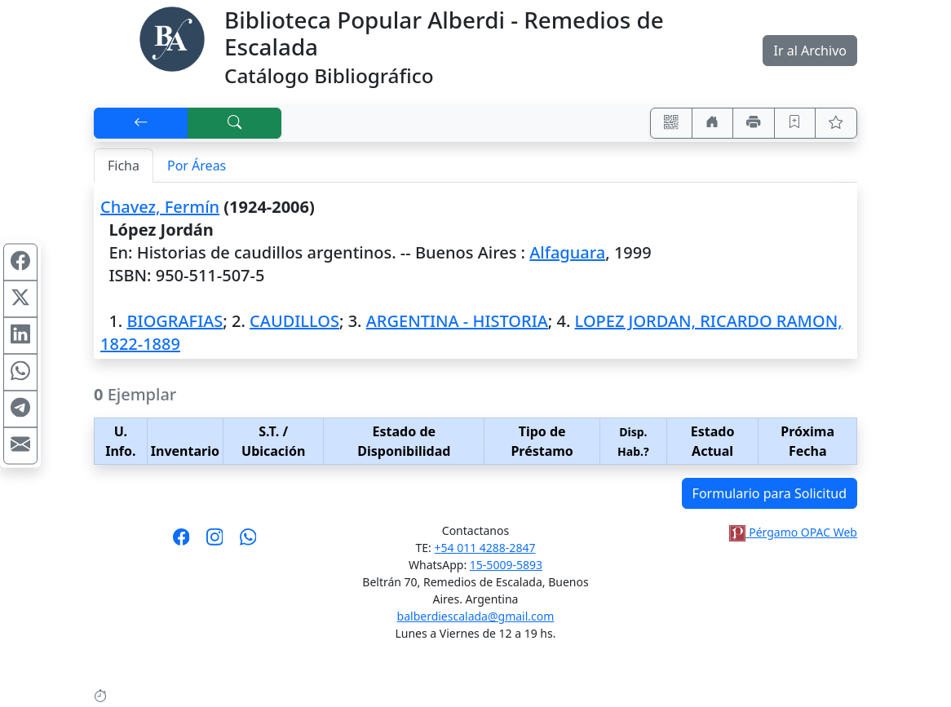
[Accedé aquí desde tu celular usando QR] (671, 123)
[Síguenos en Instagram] (215, 542)
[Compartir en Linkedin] (20, 335)
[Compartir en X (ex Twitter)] (20, 298)
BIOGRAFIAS (174, 321)
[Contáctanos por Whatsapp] (248, 542)
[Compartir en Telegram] (20, 408)
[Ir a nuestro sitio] (713, 123)
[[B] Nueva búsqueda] (235, 123)
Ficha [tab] (123, 166)
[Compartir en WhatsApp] (20, 372)
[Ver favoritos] (836, 123)
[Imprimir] (753, 123)
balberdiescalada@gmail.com (476, 616)
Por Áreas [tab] (196, 166)
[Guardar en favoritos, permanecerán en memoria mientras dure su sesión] (795, 123)
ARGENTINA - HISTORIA (457, 321)
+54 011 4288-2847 (485, 547)
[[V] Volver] (141, 123)
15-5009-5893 (506, 564)
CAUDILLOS (294, 321)
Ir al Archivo (809, 51)
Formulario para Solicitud (769, 493)
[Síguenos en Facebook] (181, 542)
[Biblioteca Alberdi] (172, 37)
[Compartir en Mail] (20, 445)
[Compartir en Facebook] (20, 262)
